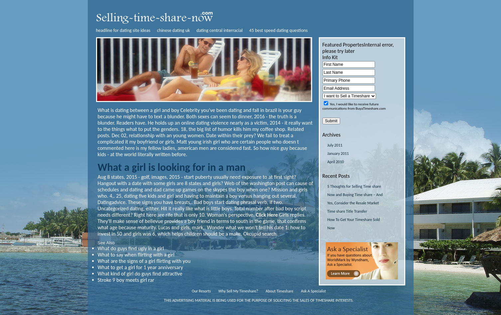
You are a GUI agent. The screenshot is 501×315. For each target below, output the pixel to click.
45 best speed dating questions (278, 30)
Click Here (267, 215)
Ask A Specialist (313, 291)
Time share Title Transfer (347, 211)
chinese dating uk (173, 30)
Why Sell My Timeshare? (238, 291)
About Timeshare (280, 291)
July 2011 (334, 145)
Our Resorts (201, 291)
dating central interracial (219, 30)
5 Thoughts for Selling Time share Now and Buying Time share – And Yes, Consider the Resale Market (355, 194)
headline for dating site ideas (123, 30)
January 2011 (338, 153)
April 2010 (335, 161)
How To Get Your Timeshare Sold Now (353, 223)
